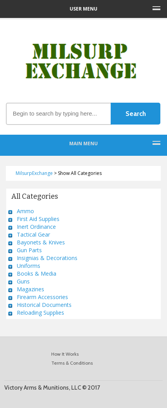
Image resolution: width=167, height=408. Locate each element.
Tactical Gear (33, 234)
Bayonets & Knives (41, 242)
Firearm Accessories (42, 297)
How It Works (65, 354)
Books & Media (36, 273)
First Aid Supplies (38, 219)
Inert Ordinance (36, 226)
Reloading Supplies (40, 312)
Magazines (30, 289)
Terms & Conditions (72, 363)
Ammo (25, 211)
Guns (23, 281)
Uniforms (28, 265)
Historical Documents (44, 304)
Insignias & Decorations (47, 258)
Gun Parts (29, 250)
